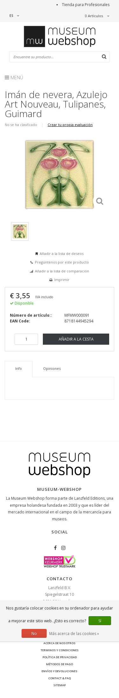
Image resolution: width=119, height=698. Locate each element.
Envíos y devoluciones (59, 671)
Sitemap (59, 685)
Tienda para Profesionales (85, 4)
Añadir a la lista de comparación (62, 271)
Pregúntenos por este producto (62, 262)
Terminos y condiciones (60, 650)
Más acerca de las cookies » (74, 633)
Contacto (59, 579)
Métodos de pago (59, 664)
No (34, 633)
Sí (99, 621)
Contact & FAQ (59, 678)
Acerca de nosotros (59, 643)
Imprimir (61, 279)
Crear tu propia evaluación (70, 124)
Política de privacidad (60, 657)
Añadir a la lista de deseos (61, 253)
